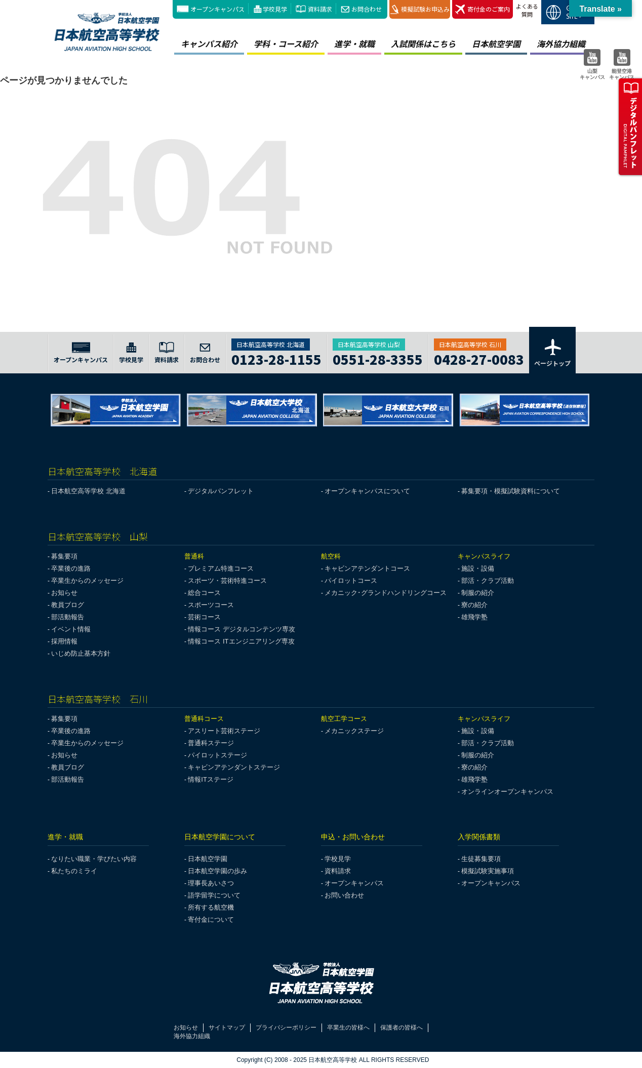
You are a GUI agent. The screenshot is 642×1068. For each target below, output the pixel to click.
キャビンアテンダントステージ (234, 767)
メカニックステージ (354, 731)
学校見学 (275, 9)
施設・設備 (477, 568)
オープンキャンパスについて (367, 491)
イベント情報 (71, 629)
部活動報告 (67, 617)
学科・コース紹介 (286, 43)
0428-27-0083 (479, 358)
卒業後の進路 (71, 568)
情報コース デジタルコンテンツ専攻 (241, 629)
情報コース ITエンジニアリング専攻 (241, 641)
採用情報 (64, 641)
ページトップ (552, 352)
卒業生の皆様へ (348, 1027)
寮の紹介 (474, 605)
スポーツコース (211, 605)
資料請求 (320, 9)
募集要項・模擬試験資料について (510, 491)
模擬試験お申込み (420, 9)
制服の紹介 (477, 592)
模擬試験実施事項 (487, 871)
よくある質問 (527, 10)
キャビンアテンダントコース (367, 568)
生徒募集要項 (481, 859)
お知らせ (64, 592)
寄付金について (211, 919)
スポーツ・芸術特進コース (227, 580)
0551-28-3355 (378, 358)
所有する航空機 (211, 907)
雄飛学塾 (474, 617)
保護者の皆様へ (401, 1027)
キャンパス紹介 (209, 43)
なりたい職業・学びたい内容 (94, 859)
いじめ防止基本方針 (80, 653)
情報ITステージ (210, 779)
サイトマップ (227, 1027)
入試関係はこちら (423, 43)
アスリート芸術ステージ (224, 731)
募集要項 (64, 556)
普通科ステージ (211, 743)
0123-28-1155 (276, 358)
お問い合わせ (344, 895)
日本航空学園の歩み (217, 871)
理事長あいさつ (211, 883)
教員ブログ (67, 605)
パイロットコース (351, 580)
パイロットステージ (217, 755)
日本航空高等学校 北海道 (88, 491)
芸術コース (204, 617)
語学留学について (214, 895)
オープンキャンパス (217, 9)
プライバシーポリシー (286, 1027)
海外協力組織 (561, 43)
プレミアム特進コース (221, 568)
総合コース (204, 592)
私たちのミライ (74, 871)
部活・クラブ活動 (487, 580)
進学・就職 (354, 43)
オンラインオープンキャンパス (507, 791)
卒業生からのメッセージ (87, 580)
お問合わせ (366, 9)
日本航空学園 (496, 43)
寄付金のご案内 (482, 9)
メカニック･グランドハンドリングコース (386, 592)
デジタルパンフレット (221, 491)
